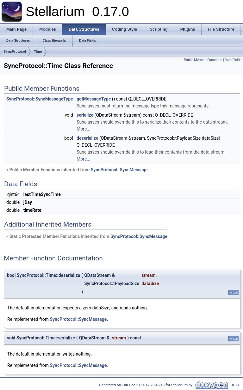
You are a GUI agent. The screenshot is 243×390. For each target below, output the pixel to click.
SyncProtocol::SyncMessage (119, 169)
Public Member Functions (203, 60)
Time (38, 51)
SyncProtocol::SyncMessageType (39, 98)
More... (83, 128)
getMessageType (94, 98)
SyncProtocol (14, 51)
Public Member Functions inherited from (76, 169)
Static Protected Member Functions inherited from (86, 236)
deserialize (87, 138)
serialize (85, 115)
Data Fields (233, 60)
